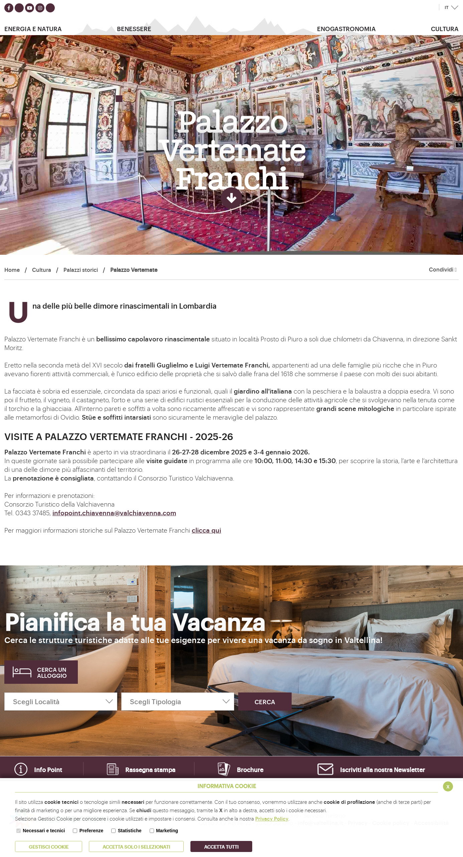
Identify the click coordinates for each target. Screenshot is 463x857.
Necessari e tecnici (44, 830)
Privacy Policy (271, 818)
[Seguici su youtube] (29, 7)
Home (12, 269)
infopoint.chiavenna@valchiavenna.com (114, 512)
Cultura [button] (445, 28)
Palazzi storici (80, 269)
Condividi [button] (443, 269)
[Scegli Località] (60, 701)
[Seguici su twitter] (19, 7)
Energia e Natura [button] (33, 28)
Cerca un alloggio (52, 672)
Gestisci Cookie (48, 846)
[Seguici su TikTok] (50, 7)
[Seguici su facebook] (8, 7)
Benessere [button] (134, 28)
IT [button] (447, 7)
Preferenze (92, 830)
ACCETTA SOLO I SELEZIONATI (136, 846)
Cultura (41, 269)
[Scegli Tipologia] (177, 701)
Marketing (167, 830)
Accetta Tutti (221, 846)
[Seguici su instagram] (39, 7)
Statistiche (130, 830)
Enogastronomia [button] (346, 28)
